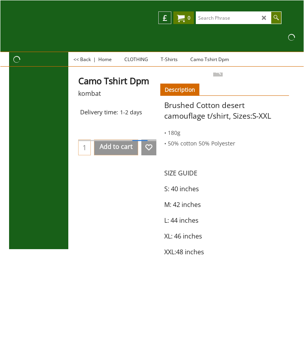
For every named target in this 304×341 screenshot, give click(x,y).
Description (180, 89)
